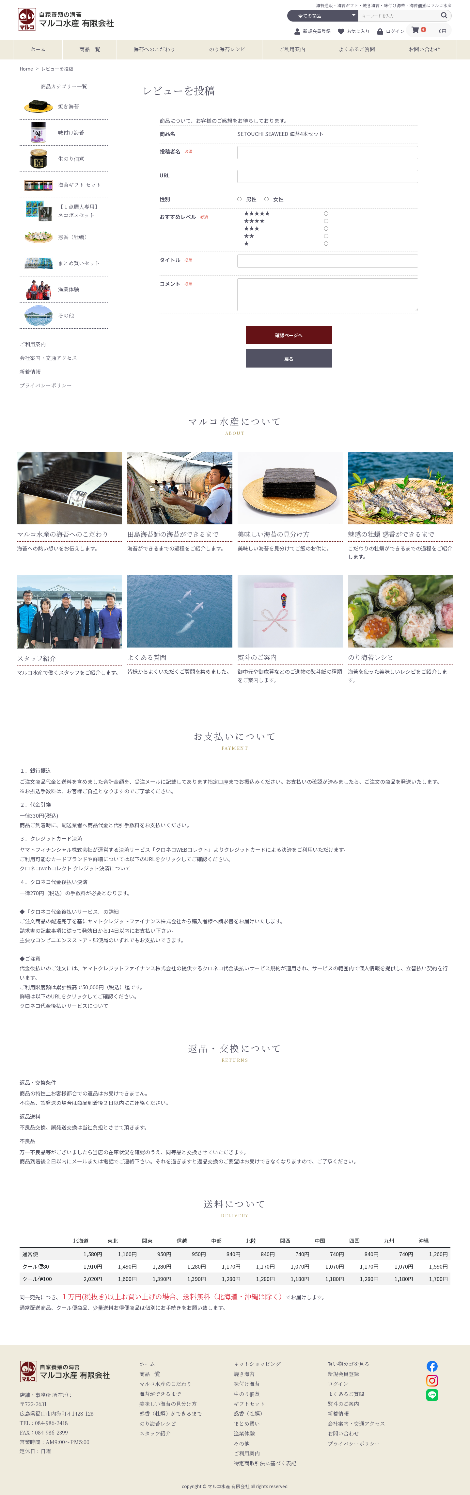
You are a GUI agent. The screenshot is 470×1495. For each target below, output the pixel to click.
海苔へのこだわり (154, 49)
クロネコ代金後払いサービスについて (64, 1006)
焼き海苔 (51, 106)
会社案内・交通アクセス (48, 358)
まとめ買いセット (62, 263)
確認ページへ (289, 335)
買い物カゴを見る (348, 1364)
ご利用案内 (292, 49)
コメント (170, 284)
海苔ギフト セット (62, 184)
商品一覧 (89, 49)
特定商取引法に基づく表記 (265, 1463)
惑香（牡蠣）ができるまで (170, 1413)
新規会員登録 (343, 1374)
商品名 (167, 134)
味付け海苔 (54, 132)
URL (165, 175)
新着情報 (30, 371)
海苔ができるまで (160, 1394)
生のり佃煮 (54, 158)
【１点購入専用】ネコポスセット (62, 211)
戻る (288, 358)
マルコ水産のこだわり (165, 1384)
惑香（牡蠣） (56, 237)
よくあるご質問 (356, 49)
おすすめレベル (178, 217)
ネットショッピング (257, 1364)
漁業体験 (51, 289)
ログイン (338, 1384)
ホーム (38, 49)
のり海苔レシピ (227, 49)
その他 (49, 315)
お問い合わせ (424, 49)
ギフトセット (249, 1403)
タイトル (170, 260)
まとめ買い (247, 1423)
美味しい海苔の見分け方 (168, 1403)
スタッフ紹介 (155, 1433)
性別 (165, 199)
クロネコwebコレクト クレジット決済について (75, 868)
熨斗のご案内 (343, 1403)
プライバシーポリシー (46, 385)
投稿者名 (170, 151)
